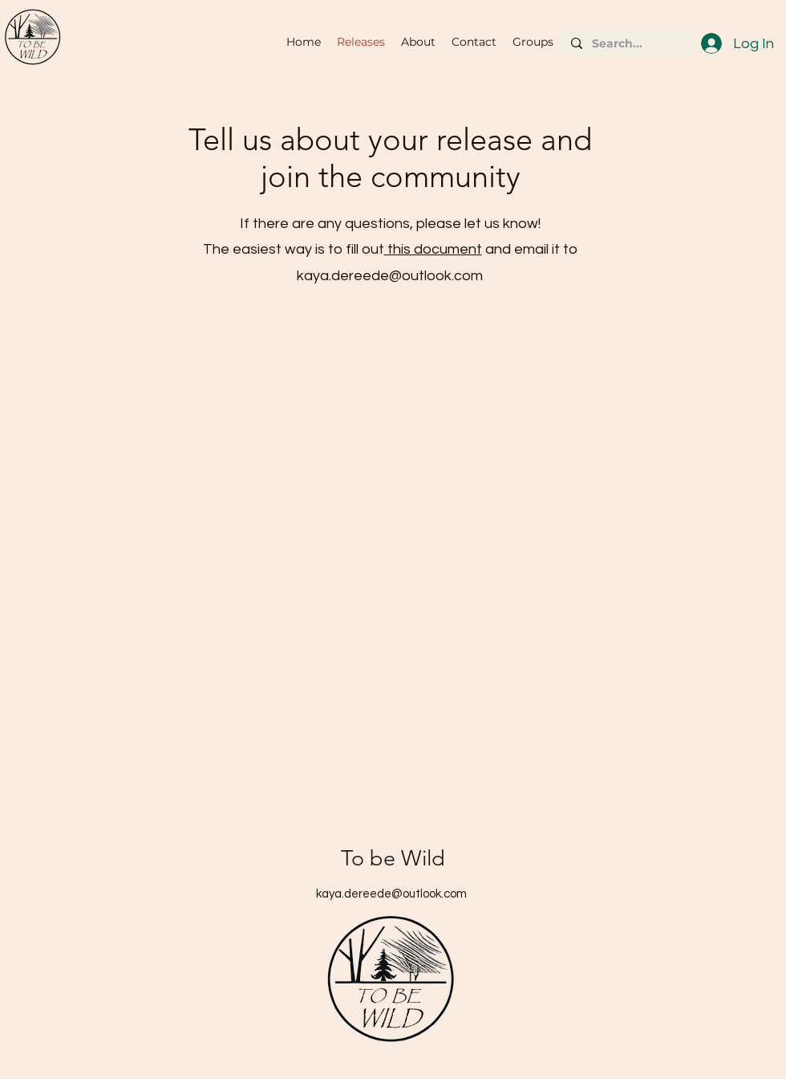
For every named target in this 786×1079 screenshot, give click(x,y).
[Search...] (627, 43)
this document (433, 249)
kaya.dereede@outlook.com (390, 275)
